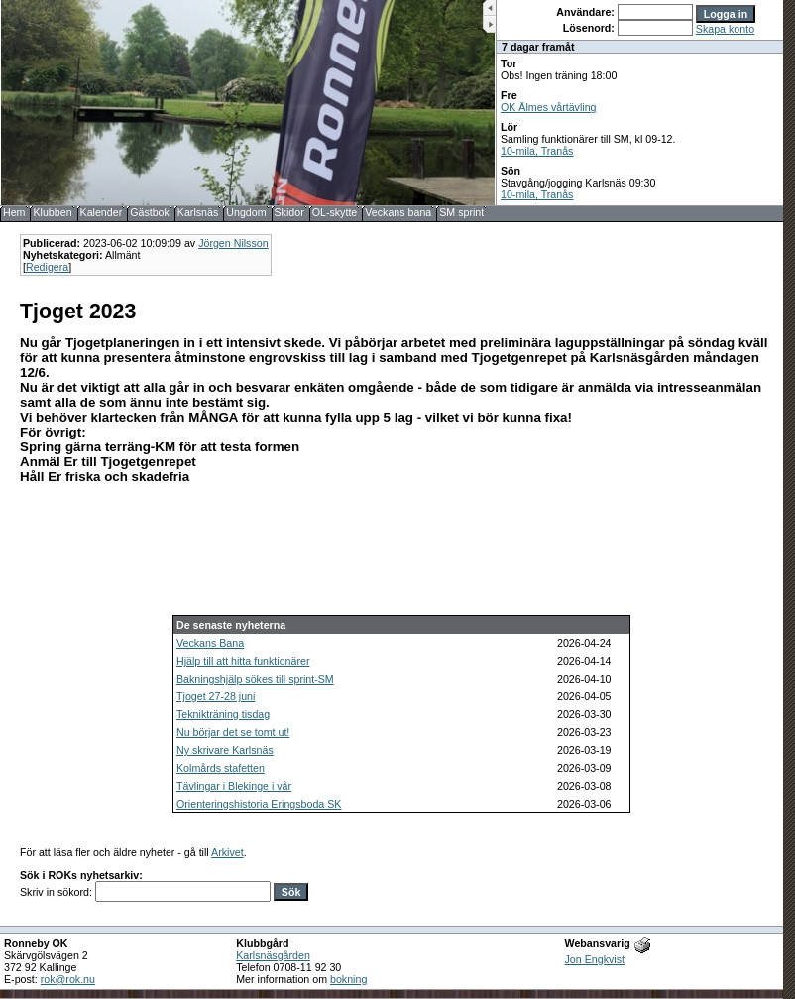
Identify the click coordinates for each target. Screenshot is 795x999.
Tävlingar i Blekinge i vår (233, 786)
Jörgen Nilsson (233, 243)
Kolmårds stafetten (220, 768)
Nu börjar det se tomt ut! (232, 732)
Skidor (289, 212)
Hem (14, 212)
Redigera (47, 267)
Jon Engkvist (595, 959)
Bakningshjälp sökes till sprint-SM (255, 679)
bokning (348, 979)
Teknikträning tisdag (223, 714)
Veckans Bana (210, 643)
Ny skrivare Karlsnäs (225, 750)
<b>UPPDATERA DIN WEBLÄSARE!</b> (640, 102)
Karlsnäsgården (273, 955)
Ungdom (246, 212)
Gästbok (150, 212)
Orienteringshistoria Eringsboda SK (258, 804)
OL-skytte (335, 212)
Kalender (101, 212)
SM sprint (461, 212)
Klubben (52, 212)
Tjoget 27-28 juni (215, 696)
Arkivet (227, 852)
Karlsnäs (197, 212)
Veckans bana (398, 212)
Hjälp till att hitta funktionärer (242, 661)
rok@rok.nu (68, 979)
